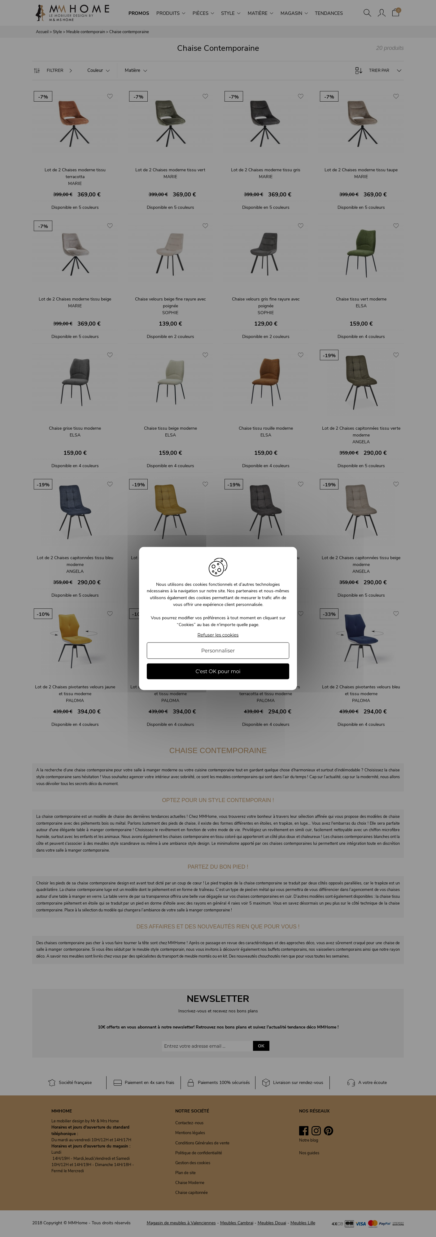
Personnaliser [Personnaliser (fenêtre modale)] (218, 651)
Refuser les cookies (218, 635)
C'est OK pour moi (217, 671)
